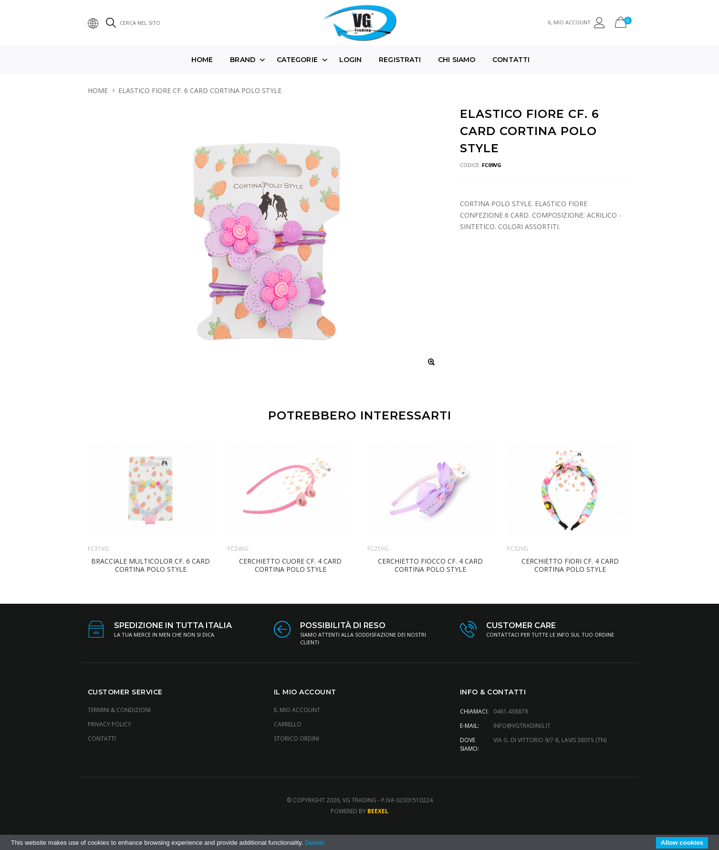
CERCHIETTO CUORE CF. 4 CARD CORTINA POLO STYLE (290, 565)
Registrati (400, 59)
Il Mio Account (297, 710)
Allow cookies (682, 842)
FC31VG (98, 549)
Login (350, 59)
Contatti (511, 59)
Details (314, 842)
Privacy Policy (109, 724)
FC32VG (517, 549)
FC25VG (377, 549)
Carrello (288, 724)
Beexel (377, 811)
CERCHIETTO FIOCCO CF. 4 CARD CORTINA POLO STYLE (429, 565)
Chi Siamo (456, 59)
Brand (242, 59)
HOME (98, 90)
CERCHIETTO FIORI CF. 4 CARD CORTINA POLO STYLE (569, 565)
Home (202, 59)
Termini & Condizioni (119, 710)
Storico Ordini (296, 739)
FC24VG (238, 549)
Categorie (297, 59)
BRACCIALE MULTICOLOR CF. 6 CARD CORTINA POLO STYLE (150, 565)
